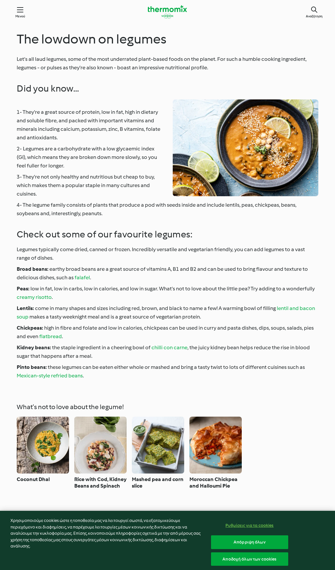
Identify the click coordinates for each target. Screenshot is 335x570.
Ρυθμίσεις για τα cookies (249, 529)
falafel (82, 277)
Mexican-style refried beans (50, 375)
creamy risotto (34, 297)
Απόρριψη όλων (250, 546)
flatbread (50, 336)
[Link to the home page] (167, 11)
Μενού (20, 16)
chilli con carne (169, 347)
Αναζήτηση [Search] (314, 16)
